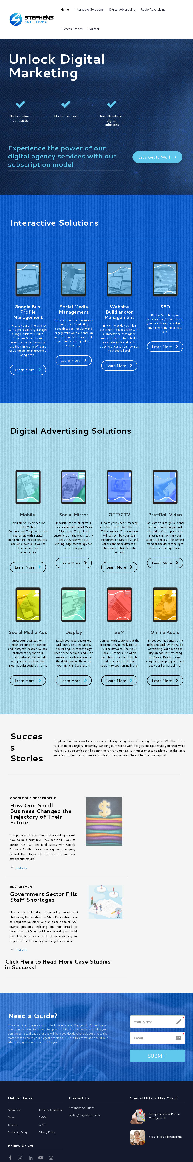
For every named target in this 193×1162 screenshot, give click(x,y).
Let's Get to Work (157, 157)
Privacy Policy (47, 1132)
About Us (14, 1110)
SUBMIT (157, 1055)
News (11, 1117)
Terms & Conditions (50, 1110)
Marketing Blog (17, 1132)
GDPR (42, 1125)
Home (65, 9)
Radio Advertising (153, 9)
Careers (12, 1125)
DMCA (42, 1117)
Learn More (28, 369)
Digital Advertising (122, 9)
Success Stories (72, 29)
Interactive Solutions (88, 9)
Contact (93, 29)
